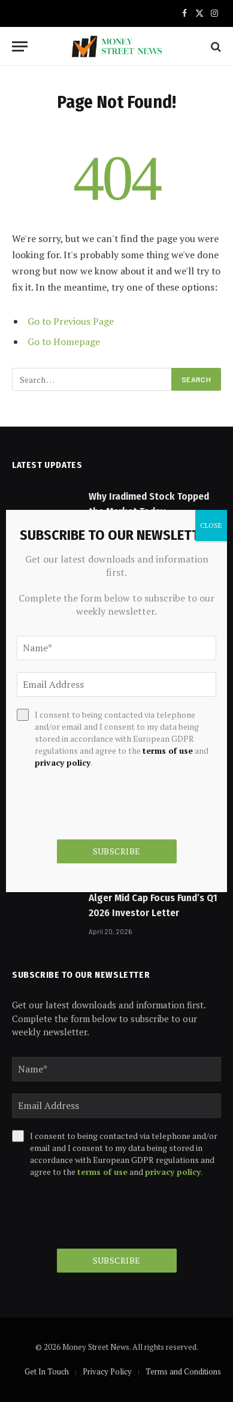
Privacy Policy (107, 1371)
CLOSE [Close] (211, 525)
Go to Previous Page (71, 321)
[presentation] (103, 1213)
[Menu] (20, 46)
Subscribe (117, 1260)
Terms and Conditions (183, 1371)
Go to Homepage (64, 341)
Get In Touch (47, 1371)
